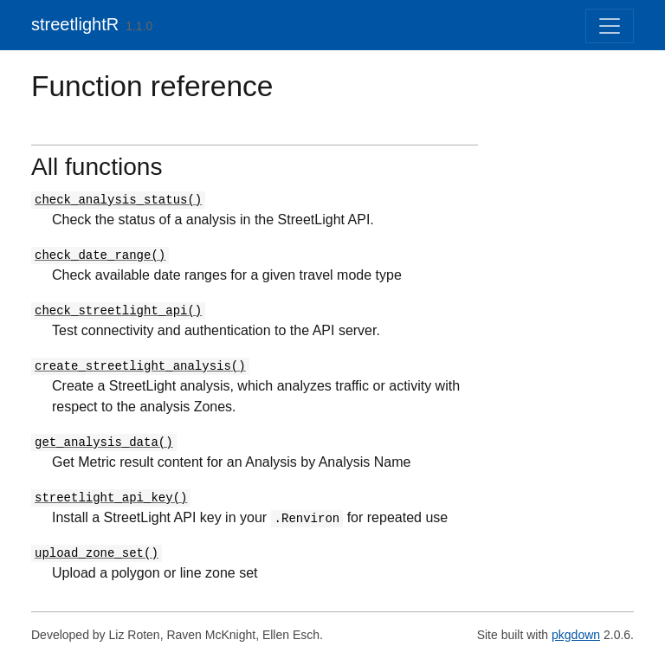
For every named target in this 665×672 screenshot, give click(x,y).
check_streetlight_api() (118, 311)
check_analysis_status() (118, 200)
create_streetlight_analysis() (140, 366)
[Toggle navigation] (609, 26)
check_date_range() (100, 255)
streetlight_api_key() (111, 498)
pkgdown (576, 635)
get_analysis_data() (104, 442)
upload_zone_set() (96, 553)
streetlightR (75, 24)
